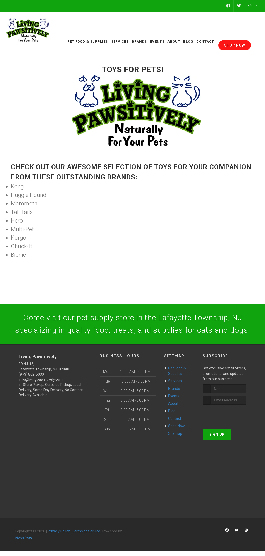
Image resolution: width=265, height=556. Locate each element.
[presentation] (230, 414)
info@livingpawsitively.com (41, 379)
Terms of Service (86, 531)
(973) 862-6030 (31, 374)
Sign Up (217, 434)
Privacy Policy (59, 531)
